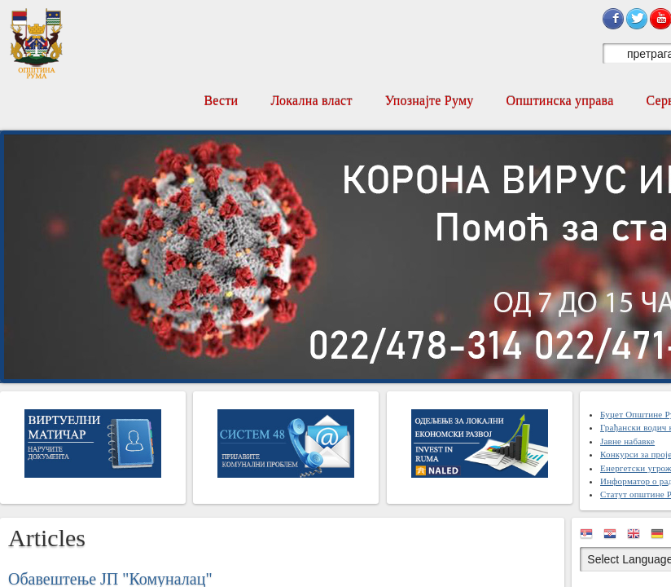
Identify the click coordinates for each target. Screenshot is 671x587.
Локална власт (311, 101)
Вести (221, 101)
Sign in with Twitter (636, 18)
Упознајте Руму (429, 101)
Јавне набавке (627, 441)
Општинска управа (560, 101)
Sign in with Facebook (613, 18)
